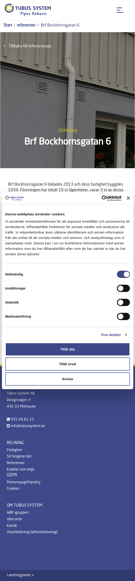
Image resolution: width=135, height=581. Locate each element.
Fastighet (14, 450)
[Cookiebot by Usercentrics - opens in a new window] (101, 198)
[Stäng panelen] (128, 198)
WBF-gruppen (18, 513)
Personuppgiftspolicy (24, 482)
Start (7, 25)
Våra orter (14, 519)
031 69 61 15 (22, 419)
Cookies (13, 489)
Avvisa (67, 379)
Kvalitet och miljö (20, 470)
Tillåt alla (67, 349)
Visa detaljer (111, 335)
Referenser (16, 463)
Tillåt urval (67, 364)
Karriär (12, 526)
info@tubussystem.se (28, 426)
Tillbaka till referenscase (27, 46)
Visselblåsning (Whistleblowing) (32, 532)
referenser (26, 25)
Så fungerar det (19, 456)
